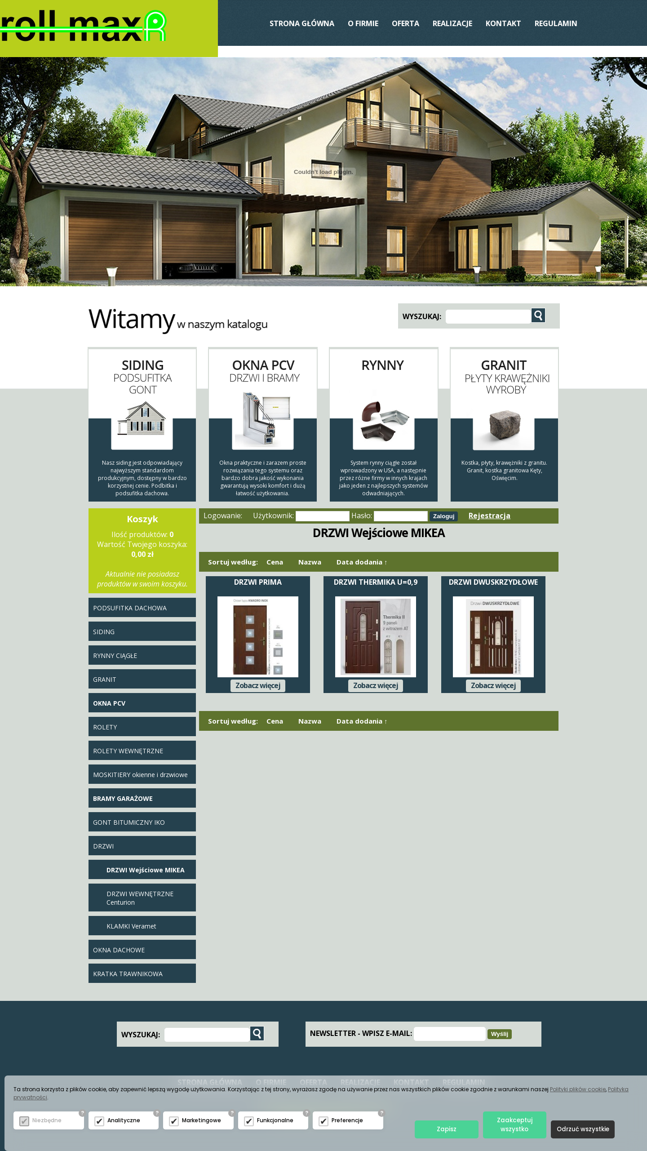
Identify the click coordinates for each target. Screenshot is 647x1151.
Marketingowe (201, 1120)
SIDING (104, 631)
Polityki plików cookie (578, 1089)
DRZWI (103, 846)
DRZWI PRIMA (258, 582)
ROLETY (105, 727)
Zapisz (446, 1129)
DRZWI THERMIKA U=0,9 (375, 582)
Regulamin (556, 23)
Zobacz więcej (257, 685)
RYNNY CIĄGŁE (115, 655)
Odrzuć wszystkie (583, 1129)
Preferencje (347, 1120)
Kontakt (503, 23)
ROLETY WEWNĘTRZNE (128, 751)
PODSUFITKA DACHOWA (130, 608)
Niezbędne (47, 1120)
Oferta (405, 23)
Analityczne (123, 1120)
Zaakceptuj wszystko (514, 1124)
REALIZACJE (452, 23)
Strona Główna (302, 23)
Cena (274, 561)
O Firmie (363, 23)
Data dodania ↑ (362, 561)
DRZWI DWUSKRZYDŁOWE (493, 582)
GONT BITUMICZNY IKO (129, 822)
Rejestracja (489, 515)
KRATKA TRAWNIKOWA (128, 973)
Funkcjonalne (275, 1120)
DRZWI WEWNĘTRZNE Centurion (139, 898)
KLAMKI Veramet (131, 926)
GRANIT (104, 679)
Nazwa (309, 561)
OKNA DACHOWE (119, 950)
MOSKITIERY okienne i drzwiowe (140, 774)
